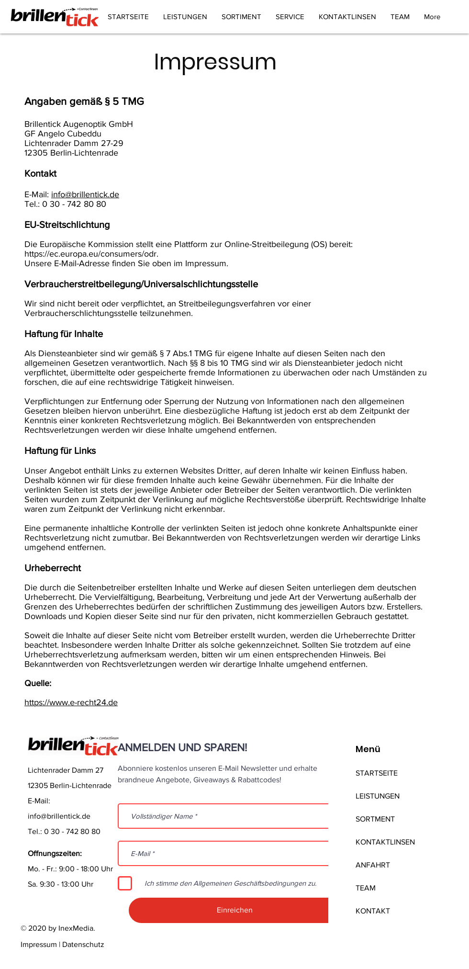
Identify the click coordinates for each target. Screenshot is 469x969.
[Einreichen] (235, 910)
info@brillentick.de (85, 194)
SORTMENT (375, 819)
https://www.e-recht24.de (71, 702)
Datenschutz (83, 944)
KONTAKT (373, 911)
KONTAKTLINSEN (385, 842)
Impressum (39, 944)
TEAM (366, 888)
